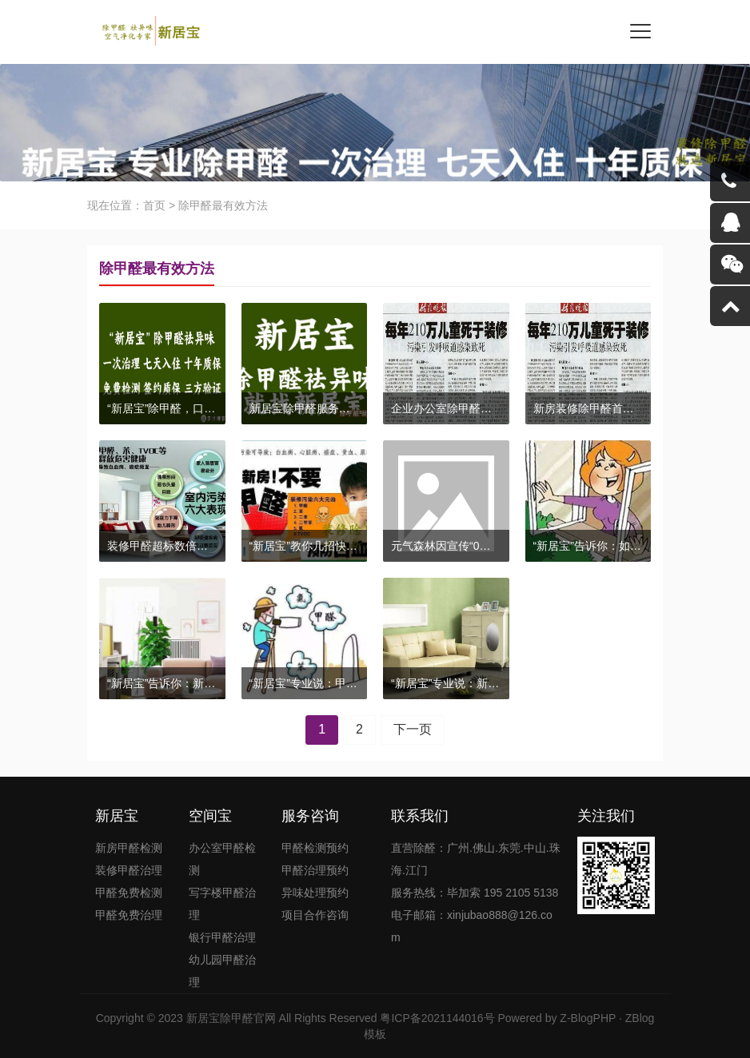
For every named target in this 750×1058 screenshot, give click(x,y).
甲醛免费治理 (128, 915)
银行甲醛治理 (222, 937)
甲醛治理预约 (315, 870)
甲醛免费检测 (128, 892)
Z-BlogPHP (588, 1018)
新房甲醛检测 (128, 847)
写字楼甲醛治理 (222, 903)
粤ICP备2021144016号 (437, 1018)
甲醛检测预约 (315, 847)
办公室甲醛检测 (222, 859)
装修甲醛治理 (128, 870)
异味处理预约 (315, 892)
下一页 (412, 729)
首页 (154, 205)
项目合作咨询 (315, 915)
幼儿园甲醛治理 (222, 970)
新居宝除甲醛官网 (231, 1018)
